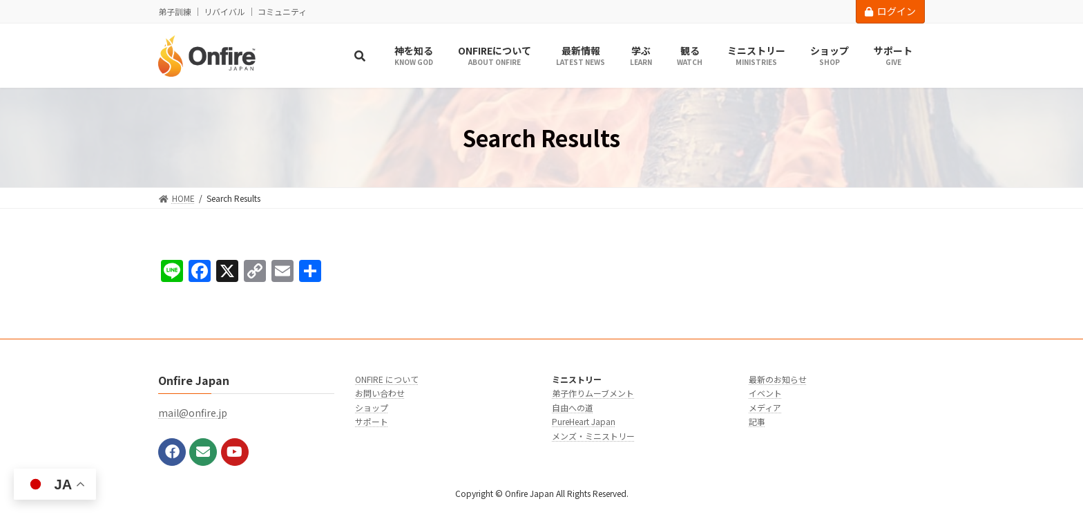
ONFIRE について (387, 379)
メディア (765, 407)
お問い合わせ (380, 393)
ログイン (890, 11)
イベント (765, 393)
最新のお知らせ (778, 379)
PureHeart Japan (583, 421)
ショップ (371, 407)
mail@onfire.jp (192, 413)
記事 (757, 421)
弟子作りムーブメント (593, 393)
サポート (371, 421)
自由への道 (572, 407)
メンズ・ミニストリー (593, 436)
